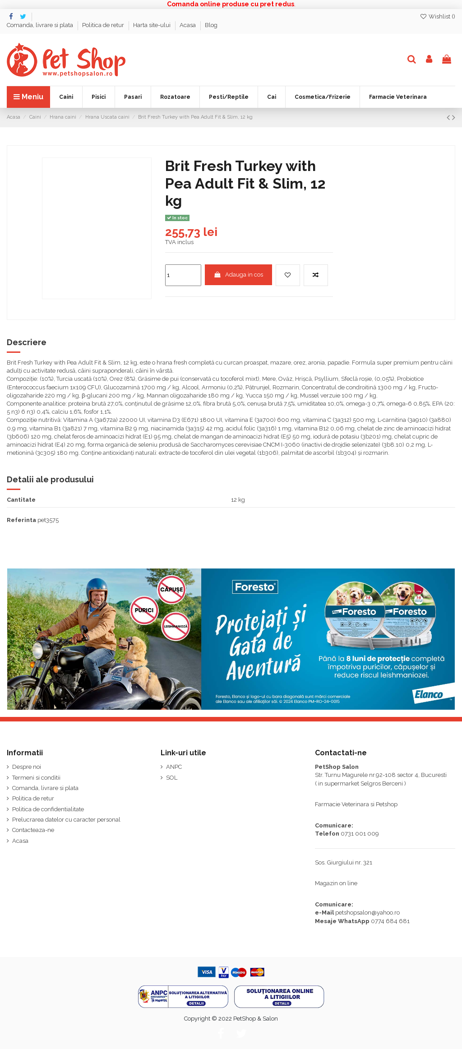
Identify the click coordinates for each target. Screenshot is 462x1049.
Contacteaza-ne (33, 830)
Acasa (188, 25)
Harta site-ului (152, 25)
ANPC (174, 766)
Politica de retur (103, 25)
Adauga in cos (238, 274)
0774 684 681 (390, 921)
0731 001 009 (360, 833)
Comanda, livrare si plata (40, 25)
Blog (211, 25)
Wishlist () (437, 16)
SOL (171, 777)
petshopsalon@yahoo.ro (367, 912)
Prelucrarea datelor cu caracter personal (66, 819)
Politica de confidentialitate (48, 809)
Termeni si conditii (36, 777)
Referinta (21, 520)
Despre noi (26, 766)
